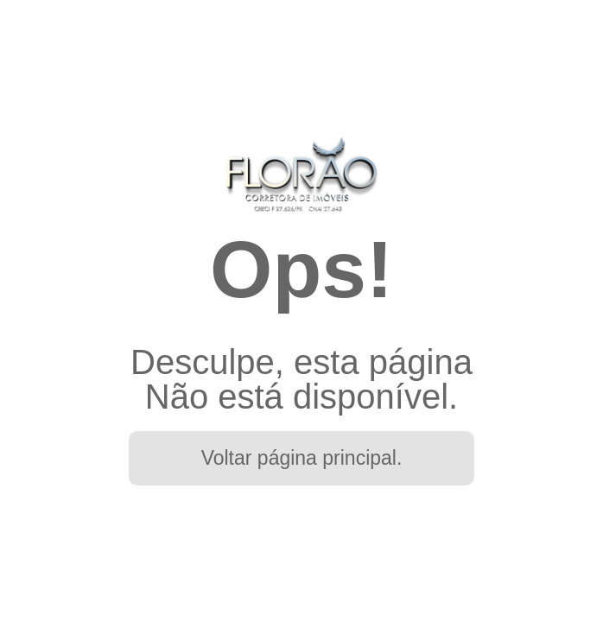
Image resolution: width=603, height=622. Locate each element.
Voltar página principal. (302, 458)
